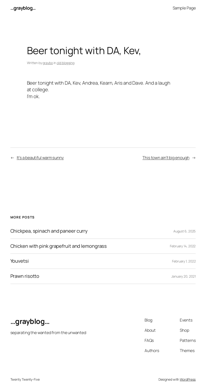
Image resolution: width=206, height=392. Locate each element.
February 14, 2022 (183, 246)
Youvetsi (19, 261)
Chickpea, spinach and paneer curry (49, 231)
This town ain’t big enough (165, 157)
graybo (48, 63)
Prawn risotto (24, 276)
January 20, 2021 (183, 276)
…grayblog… (23, 8)
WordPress (188, 379)
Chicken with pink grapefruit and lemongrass (58, 246)
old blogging (65, 63)
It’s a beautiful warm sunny (40, 157)
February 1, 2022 (184, 261)
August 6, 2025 (184, 231)
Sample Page (184, 8)
